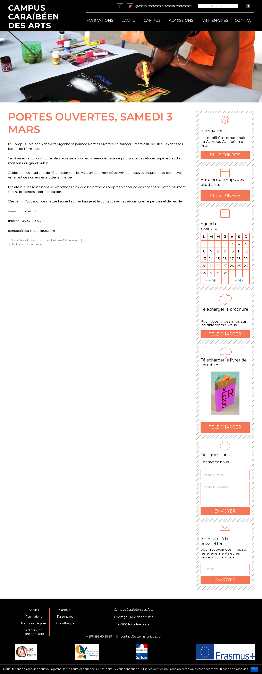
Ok (254, 669)
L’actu (128, 20)
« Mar (211, 280)
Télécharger (225, 333)
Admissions (181, 20)
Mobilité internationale (27, 244)
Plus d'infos (225, 154)
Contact (244, 20)
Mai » (239, 280)
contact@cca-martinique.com (142, 636)
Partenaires (214, 20)
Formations (99, 20)
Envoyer (225, 511)
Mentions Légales (34, 623)
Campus (152, 20)
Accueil (34, 610)
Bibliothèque (65, 623)
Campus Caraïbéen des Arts (33, 16)
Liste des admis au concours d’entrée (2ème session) (47, 240)
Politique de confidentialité (34, 632)
